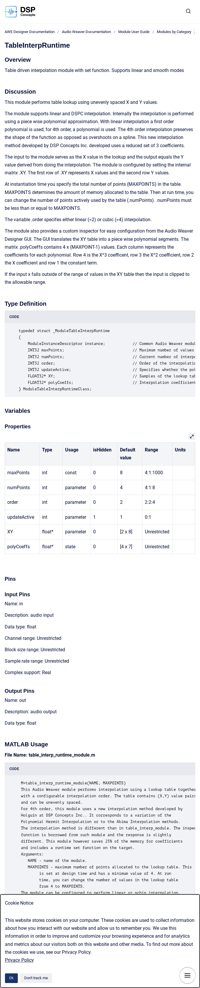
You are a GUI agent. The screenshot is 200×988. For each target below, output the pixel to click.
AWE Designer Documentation (30, 32)
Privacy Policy (19, 960)
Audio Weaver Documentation (86, 32)
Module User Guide (133, 32)
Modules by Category (174, 32)
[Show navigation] (187, 975)
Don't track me (36, 978)
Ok (11, 978)
